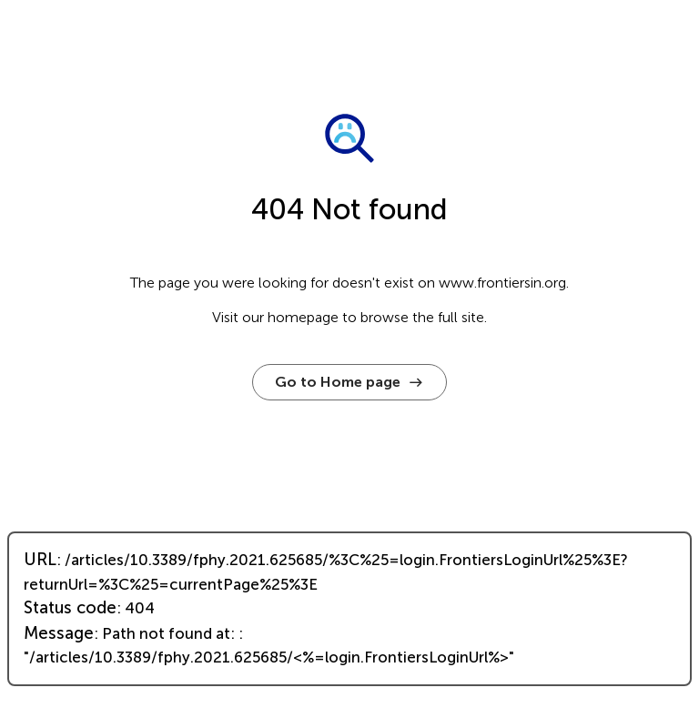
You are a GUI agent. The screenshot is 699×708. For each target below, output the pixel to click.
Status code (70, 608)
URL (40, 560)
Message (59, 633)
